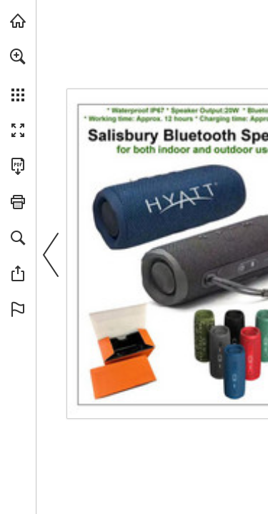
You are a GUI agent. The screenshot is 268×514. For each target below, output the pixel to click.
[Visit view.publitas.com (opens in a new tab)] (18, 21)
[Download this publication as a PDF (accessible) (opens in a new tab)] (18, 166)
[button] (18, 56)
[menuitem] (18, 75)
